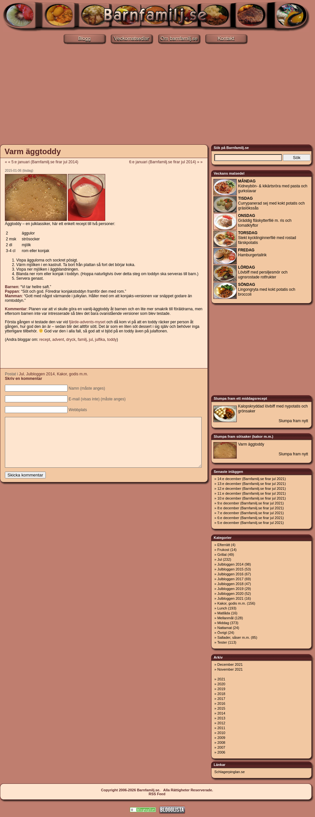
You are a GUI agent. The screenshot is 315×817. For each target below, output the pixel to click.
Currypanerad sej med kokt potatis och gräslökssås (271, 203)
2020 (221, 684)
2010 (221, 733)
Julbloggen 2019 (230, 589)
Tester (222, 642)
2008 (221, 742)
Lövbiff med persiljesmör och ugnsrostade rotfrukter (263, 272)
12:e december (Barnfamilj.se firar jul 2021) (251, 488)
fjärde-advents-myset (87, 322)
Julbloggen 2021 (230, 598)
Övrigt (222, 633)
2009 (221, 738)
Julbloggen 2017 (230, 579)
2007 (221, 747)
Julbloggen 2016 (230, 574)
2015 (221, 708)
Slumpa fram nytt (293, 421)
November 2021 (230, 669)
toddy (112, 339)
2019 (221, 689)
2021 (221, 679)
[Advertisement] (158, 93)
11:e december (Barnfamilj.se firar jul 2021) (251, 493)
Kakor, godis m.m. (72, 374)
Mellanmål (225, 618)
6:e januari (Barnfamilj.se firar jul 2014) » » (168, 162)
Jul (21, 374)
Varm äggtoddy (33, 151)
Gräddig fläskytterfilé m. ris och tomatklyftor (265, 220)
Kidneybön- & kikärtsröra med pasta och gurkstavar (272, 186)
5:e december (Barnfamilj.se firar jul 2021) (250, 523)
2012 (221, 723)
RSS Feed (157, 794)
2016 (221, 703)
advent (58, 339)
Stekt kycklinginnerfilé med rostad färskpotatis (267, 238)
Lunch (222, 608)
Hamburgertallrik (252, 252)
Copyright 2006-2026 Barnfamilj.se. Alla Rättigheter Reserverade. (157, 790)
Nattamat (224, 628)
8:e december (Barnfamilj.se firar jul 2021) (250, 508)
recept (44, 339)
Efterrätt (223, 545)
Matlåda (223, 613)
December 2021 (230, 664)
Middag (223, 623)
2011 (221, 728)
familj (82, 339)
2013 (221, 718)
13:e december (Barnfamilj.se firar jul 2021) (251, 484)
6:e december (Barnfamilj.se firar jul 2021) (250, 518)
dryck (71, 339)
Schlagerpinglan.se (229, 772)
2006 (221, 752)
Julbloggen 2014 (40, 374)
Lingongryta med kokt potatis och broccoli (266, 289)
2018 (221, 694)
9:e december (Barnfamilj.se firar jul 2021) (250, 503)
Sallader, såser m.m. (233, 637)
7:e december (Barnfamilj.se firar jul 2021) (250, 513)
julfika (100, 339)
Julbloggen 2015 (230, 569)
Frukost (223, 550)
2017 (221, 699)
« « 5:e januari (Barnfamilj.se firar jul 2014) (41, 162)
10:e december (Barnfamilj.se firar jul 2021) (251, 498)
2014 (221, 713)
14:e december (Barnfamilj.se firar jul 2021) (251, 479)
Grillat (222, 554)
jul (91, 339)
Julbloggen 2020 (230, 594)
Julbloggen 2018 (230, 584)
